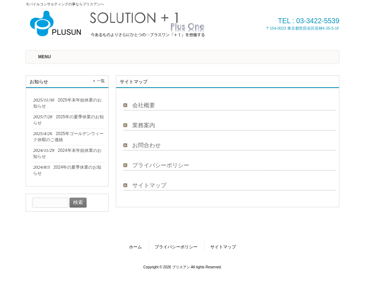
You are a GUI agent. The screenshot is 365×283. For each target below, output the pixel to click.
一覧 (101, 81)
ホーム (135, 246)
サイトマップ (149, 185)
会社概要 (143, 105)
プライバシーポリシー (160, 165)
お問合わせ (146, 145)
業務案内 (143, 125)
